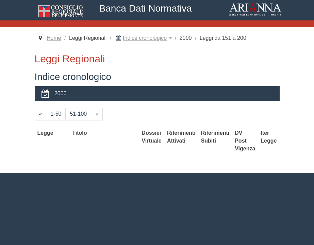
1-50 (55, 114)
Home (54, 38)
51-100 (78, 114)
